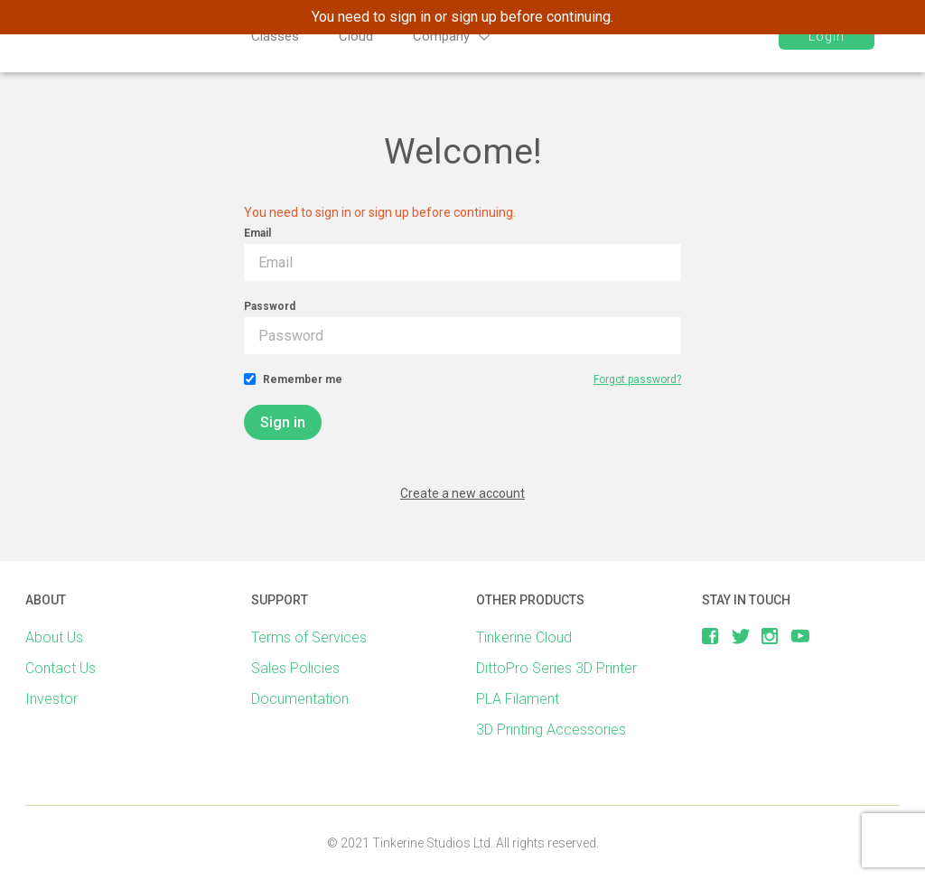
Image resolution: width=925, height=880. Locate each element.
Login (824, 36)
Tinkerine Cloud (524, 637)
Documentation (300, 698)
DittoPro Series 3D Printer (556, 668)
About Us (54, 637)
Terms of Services (309, 637)
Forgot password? (637, 379)
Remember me (302, 379)
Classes (275, 36)
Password (269, 306)
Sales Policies (295, 668)
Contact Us (60, 668)
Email (257, 233)
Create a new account (462, 493)
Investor (51, 698)
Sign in (282, 422)
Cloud (356, 36)
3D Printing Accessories (551, 729)
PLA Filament (517, 698)
